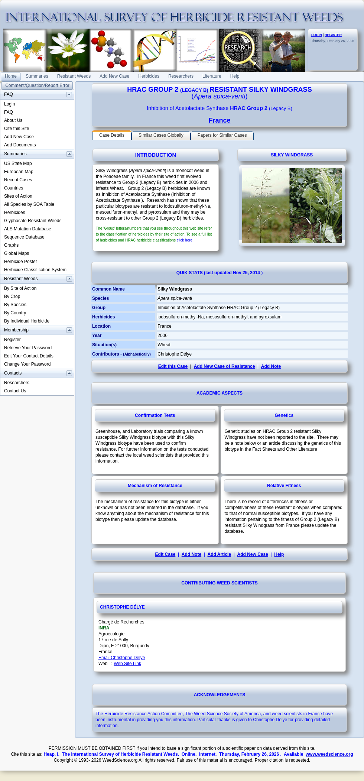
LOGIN (316, 35)
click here (184, 240)
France (219, 120)
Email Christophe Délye (121, 657)
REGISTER (333, 35)
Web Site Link (127, 663)
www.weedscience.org (329, 754)
